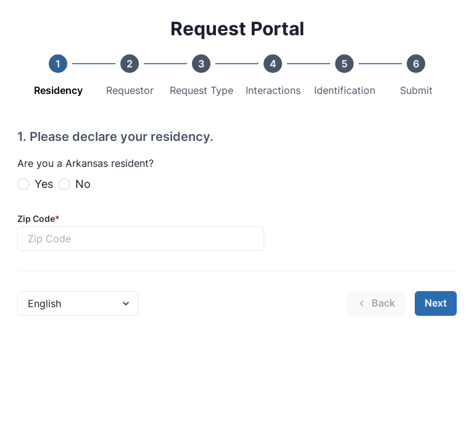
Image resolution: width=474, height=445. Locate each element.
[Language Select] (77, 303)
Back (376, 303)
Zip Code (38, 218)
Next (436, 303)
